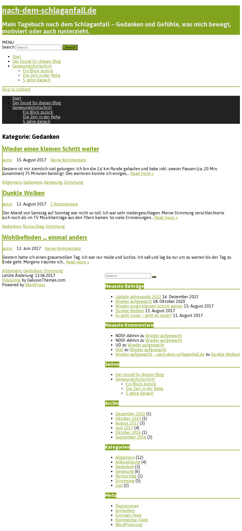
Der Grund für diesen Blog (36, 61)
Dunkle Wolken (24, 192)
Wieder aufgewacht (133, 301)
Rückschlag (33, 226)
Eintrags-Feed (128, 515)
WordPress (34, 284)
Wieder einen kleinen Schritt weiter (51, 148)
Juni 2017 (124, 427)
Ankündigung (127, 462)
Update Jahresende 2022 (138, 296)
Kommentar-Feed (131, 520)
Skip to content (16, 89)
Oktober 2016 (128, 432)
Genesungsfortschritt (32, 66)
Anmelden (125, 510)
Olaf (119, 349)
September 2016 (130, 437)
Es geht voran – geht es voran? (143, 315)
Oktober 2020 (128, 418)
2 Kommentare (64, 204)
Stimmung (73, 182)
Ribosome (11, 280)
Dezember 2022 (130, 413)
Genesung (53, 182)
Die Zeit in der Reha (41, 75)
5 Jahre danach (36, 80)
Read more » (142, 173)
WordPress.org (128, 524)
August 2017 (127, 423)
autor (7, 160)
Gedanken (32, 182)
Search (8, 47)
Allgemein (12, 182)
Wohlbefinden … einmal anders (45, 237)
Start (16, 56)
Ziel (119, 485)
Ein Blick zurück (38, 70)
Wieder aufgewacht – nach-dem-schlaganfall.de (160, 354)
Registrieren (127, 505)
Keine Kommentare (68, 160)
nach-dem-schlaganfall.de (49, 10)
